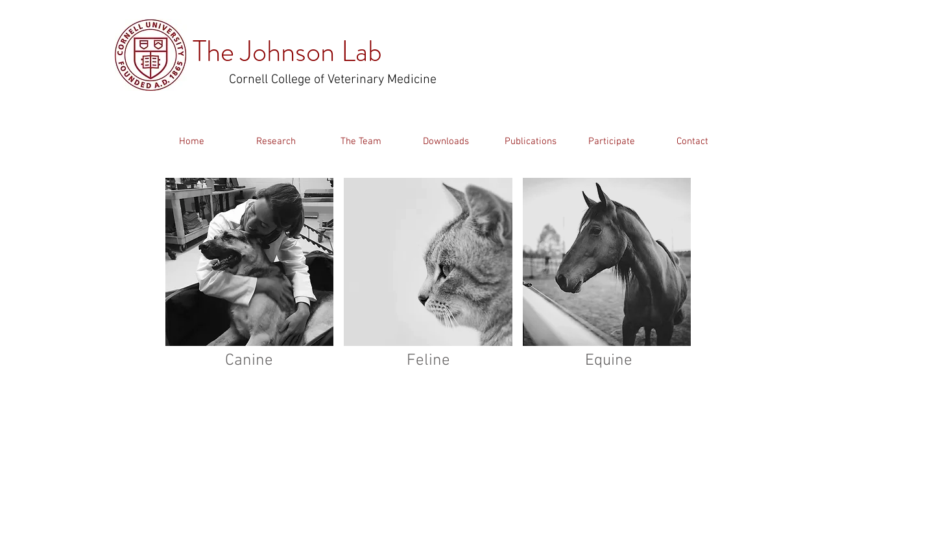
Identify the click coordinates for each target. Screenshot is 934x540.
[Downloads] (445, 141)
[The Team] (360, 141)
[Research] (276, 141)
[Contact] (692, 141)
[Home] (191, 141)
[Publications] (530, 141)
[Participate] (611, 141)
